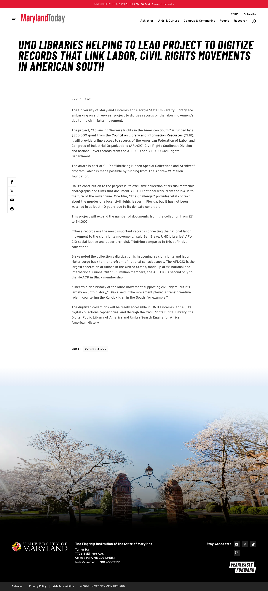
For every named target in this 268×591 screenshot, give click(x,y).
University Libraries (95, 349)
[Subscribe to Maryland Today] (250, 14)
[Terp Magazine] (234, 14)
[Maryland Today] (43, 18)
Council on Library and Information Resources (147, 135)
